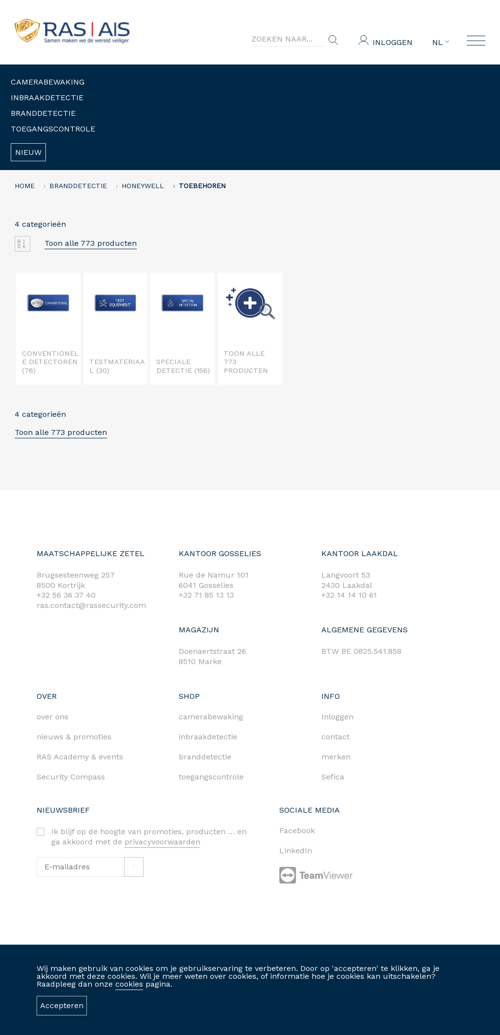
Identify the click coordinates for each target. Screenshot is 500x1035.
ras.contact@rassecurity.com (91, 605)
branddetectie (205, 756)
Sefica (332, 776)
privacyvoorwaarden (162, 841)
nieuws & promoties (74, 736)
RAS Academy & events (80, 756)
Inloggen (393, 42)
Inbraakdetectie (47, 97)
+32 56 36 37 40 (66, 595)
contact (335, 736)
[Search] (288, 39)
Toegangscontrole (53, 128)
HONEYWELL (143, 186)
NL (440, 42)
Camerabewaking (47, 81)
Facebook (297, 830)
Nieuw (28, 152)
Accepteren (61, 1005)
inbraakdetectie (208, 736)
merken (336, 756)
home (25, 186)
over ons (52, 716)
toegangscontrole (211, 776)
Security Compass (71, 776)
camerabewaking (211, 716)
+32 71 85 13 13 (206, 595)
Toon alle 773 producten (90, 243)
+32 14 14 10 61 (349, 595)
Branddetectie (43, 113)
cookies (129, 984)
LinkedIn (295, 850)
